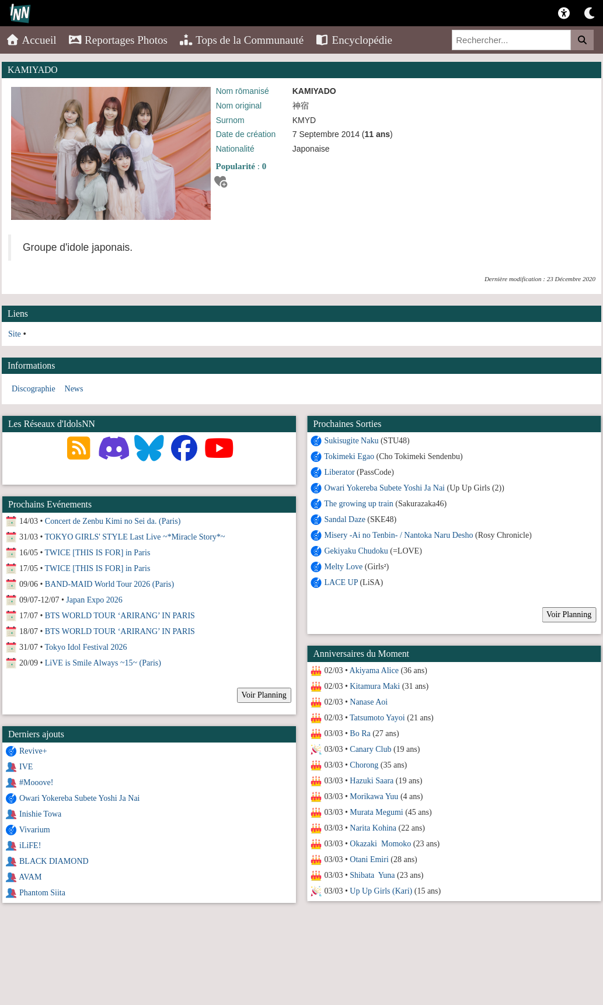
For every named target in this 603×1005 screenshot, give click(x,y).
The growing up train (358, 503)
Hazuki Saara (371, 780)
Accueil (31, 40)
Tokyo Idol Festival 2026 (86, 647)
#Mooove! (36, 782)
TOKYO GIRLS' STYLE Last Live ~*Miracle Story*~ (135, 537)
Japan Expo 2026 (94, 600)
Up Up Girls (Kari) (380, 891)
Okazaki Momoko (379, 843)
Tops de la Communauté (241, 40)
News (74, 388)
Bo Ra (359, 733)
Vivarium (34, 829)
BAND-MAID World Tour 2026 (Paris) (109, 584)
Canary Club (370, 749)
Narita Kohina (372, 828)
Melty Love (343, 566)
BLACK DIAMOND (54, 861)
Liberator (339, 472)
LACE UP (340, 582)
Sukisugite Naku (351, 440)
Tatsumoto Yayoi (377, 717)
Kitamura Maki (374, 686)
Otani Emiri (368, 859)
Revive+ (33, 751)
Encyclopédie (353, 40)
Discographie (33, 388)
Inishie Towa (40, 814)
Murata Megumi (375, 812)
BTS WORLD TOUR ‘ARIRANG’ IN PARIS (120, 615)
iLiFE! (30, 845)
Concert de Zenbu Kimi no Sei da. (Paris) (113, 521)
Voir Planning (568, 614)
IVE (26, 766)
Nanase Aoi (368, 702)
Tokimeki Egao (348, 456)
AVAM (30, 877)
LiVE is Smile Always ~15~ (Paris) (103, 663)
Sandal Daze (344, 519)
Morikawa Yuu (373, 796)
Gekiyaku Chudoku (356, 551)
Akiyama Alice (373, 670)
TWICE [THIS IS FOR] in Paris (98, 552)
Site (14, 334)
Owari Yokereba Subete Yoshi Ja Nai (384, 488)
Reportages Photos (118, 40)
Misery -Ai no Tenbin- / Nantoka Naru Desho (399, 535)
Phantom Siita (42, 892)
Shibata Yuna (371, 875)
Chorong (363, 765)
